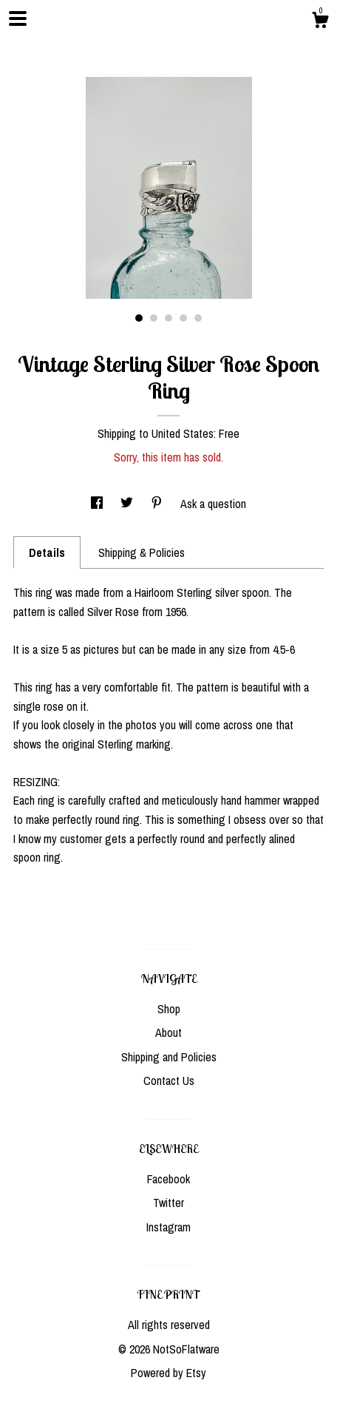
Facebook (168, 1179)
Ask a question (213, 504)
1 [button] (139, 318)
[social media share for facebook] (98, 504)
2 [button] (153, 318)
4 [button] (183, 318)
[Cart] (320, 22)
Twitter (168, 1202)
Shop (168, 1009)
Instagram (168, 1227)
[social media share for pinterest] (158, 504)
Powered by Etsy (168, 1373)
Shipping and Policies (169, 1057)
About (168, 1032)
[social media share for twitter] (128, 504)
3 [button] (168, 318)
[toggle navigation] (18, 18)
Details (47, 552)
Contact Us (168, 1080)
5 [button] (198, 318)
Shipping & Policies (141, 552)
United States (183, 433)
